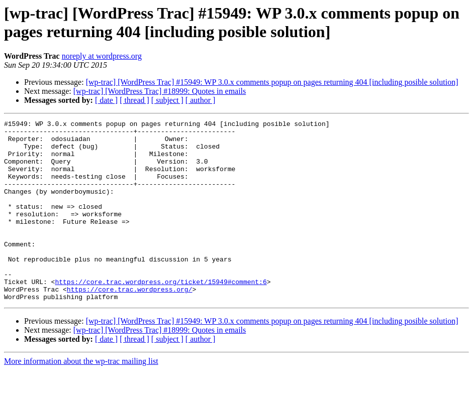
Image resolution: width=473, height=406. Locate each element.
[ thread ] (134, 100)
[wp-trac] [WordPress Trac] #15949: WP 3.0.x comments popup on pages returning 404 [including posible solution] (272, 82)
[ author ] (200, 100)
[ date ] (106, 100)
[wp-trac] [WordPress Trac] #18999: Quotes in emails (159, 91)
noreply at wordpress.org (102, 56)
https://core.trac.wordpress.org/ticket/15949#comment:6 (160, 314)
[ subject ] (167, 100)
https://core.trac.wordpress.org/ (130, 323)
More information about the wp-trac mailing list (81, 397)
